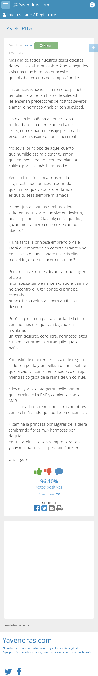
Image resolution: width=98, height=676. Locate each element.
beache (27, 45)
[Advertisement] (49, 570)
